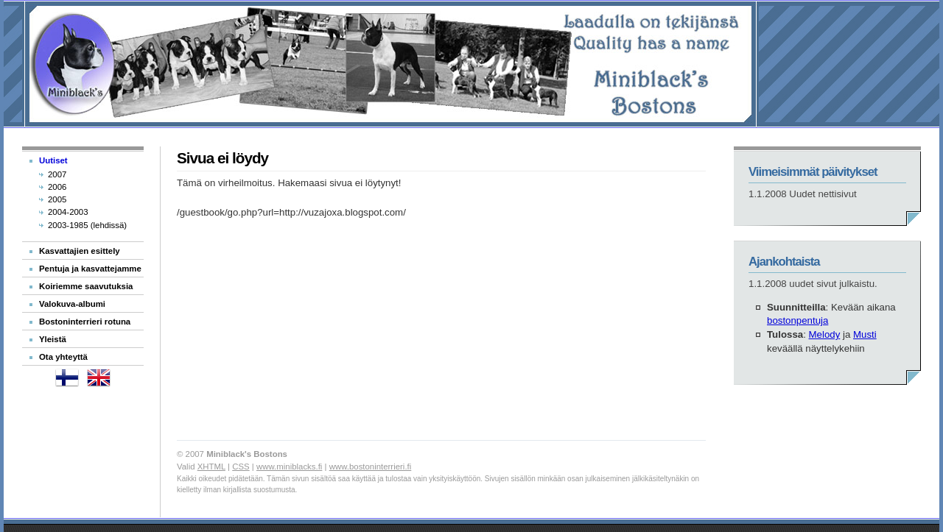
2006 (57, 186)
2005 (57, 199)
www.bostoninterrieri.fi (370, 466)
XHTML (211, 466)
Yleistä (52, 339)
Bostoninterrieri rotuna (84, 321)
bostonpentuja (797, 320)
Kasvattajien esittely (79, 251)
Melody (825, 334)
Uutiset (53, 160)
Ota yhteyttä (63, 356)
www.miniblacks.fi (289, 466)
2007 (57, 174)
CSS (240, 466)
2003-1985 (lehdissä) (87, 225)
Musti (865, 334)
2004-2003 (68, 212)
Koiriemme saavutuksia (86, 286)
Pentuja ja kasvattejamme (90, 268)
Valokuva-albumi (72, 303)
